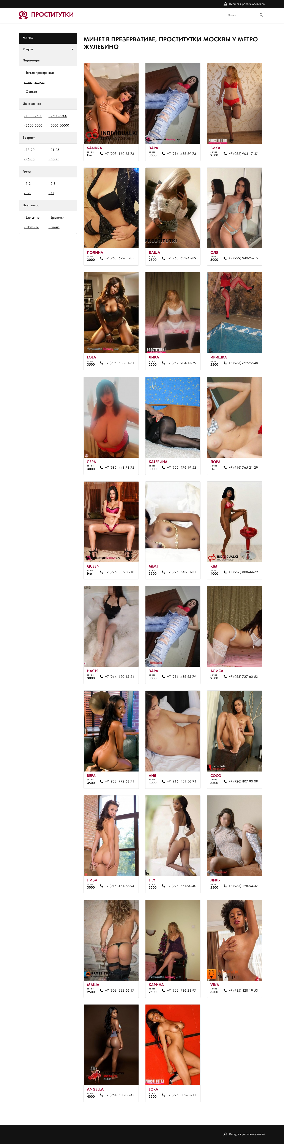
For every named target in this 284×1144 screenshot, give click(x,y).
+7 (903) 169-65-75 (119, 154)
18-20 (30, 150)
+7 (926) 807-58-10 (119, 572)
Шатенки (32, 227)
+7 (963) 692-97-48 (243, 363)
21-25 (54, 150)
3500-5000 (34, 125)
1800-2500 (34, 116)
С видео (31, 92)
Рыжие (55, 227)
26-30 (30, 159)
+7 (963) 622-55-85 (119, 258)
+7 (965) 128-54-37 (243, 886)
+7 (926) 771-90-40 (181, 886)
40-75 (54, 159)
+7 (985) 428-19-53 (243, 990)
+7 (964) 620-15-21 (119, 677)
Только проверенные (40, 73)
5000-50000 (59, 125)
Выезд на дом (35, 82)
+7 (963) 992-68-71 (119, 781)
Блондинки (33, 217)
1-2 (28, 184)
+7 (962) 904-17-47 (243, 154)
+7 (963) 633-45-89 (181, 258)
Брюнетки (57, 217)
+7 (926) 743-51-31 (181, 572)
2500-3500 (58, 116)
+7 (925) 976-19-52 (181, 467)
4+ (52, 193)
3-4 (28, 193)
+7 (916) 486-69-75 (181, 154)
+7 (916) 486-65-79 (181, 677)
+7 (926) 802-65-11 (181, 1095)
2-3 (52, 184)
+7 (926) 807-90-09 (243, 781)
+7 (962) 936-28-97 (181, 990)
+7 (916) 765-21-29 (243, 467)
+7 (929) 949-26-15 (243, 258)
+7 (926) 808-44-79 (243, 572)
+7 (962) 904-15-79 (181, 363)
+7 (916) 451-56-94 (181, 781)
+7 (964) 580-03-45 (119, 1095)
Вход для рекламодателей (247, 4)
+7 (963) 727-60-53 (243, 677)
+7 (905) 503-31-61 (119, 363)
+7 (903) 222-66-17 (119, 990)
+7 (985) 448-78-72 (119, 467)
